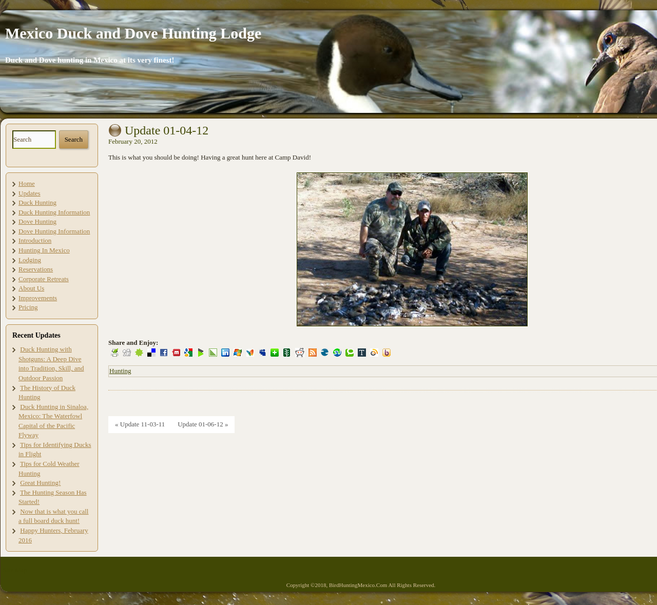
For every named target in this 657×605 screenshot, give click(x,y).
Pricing (28, 307)
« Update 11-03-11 (140, 424)
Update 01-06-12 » (203, 424)
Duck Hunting (37, 202)
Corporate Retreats (43, 279)
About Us (31, 288)
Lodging (29, 260)
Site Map (15, 570)
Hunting (120, 371)
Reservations (35, 269)
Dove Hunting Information (54, 231)
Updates (29, 193)
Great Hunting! (40, 482)
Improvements (37, 298)
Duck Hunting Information (54, 212)
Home (26, 183)
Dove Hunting (37, 221)
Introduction (34, 240)
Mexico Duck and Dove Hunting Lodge (133, 33)
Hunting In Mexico (44, 250)
